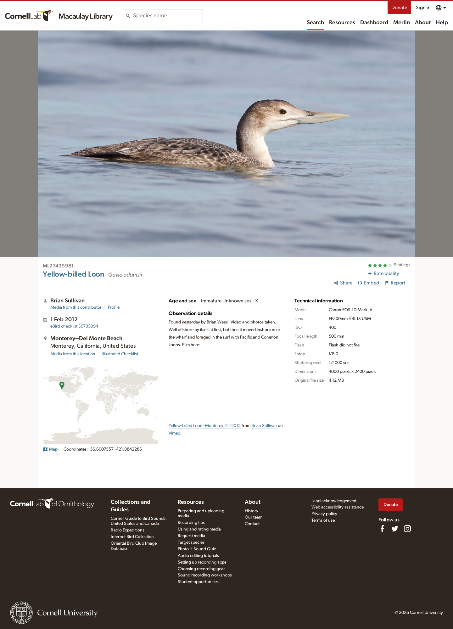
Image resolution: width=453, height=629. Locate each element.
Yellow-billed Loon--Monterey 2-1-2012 (205, 426)
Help (442, 22)
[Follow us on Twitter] (395, 528)
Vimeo (174, 433)
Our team (253, 517)
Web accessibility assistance (337, 507)
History (251, 511)
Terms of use (323, 520)
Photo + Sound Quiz (197, 549)
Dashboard (374, 22)
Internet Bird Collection (132, 537)
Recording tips (191, 522)
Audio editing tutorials (198, 555)
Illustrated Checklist (120, 354)
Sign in (423, 7)
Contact (252, 524)
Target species (191, 542)
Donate (399, 7)
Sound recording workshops (205, 575)
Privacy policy (324, 514)
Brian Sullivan (264, 426)
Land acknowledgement (333, 501)
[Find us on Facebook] (382, 528)
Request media (191, 536)
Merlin (401, 22)
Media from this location (72, 354)
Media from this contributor (76, 307)
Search (315, 22)
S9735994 (74, 326)
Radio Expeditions (127, 530)
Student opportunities (198, 582)
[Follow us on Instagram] (407, 528)
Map (50, 449)
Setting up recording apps (202, 562)
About (423, 22)
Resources (342, 22)
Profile (114, 307)
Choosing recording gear (201, 569)
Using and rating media (199, 529)
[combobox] (168, 15)
